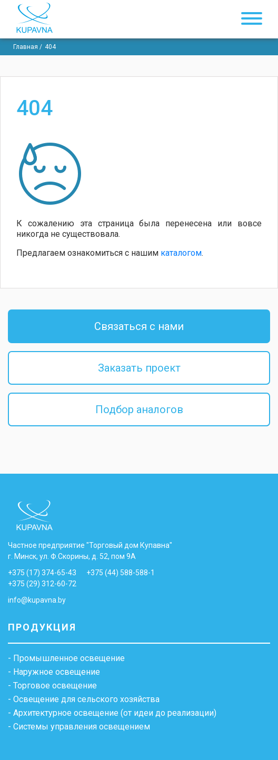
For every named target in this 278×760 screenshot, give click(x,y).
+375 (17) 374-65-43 (42, 572)
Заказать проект (139, 368)
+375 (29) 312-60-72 (42, 583)
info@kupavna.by (37, 600)
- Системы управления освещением (79, 727)
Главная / (27, 47)
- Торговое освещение (52, 686)
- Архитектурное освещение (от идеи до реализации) (112, 713)
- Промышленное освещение (66, 658)
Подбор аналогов (139, 409)
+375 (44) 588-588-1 (120, 572)
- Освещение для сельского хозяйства (84, 699)
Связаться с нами (139, 326)
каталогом (181, 253)
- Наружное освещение (54, 672)
